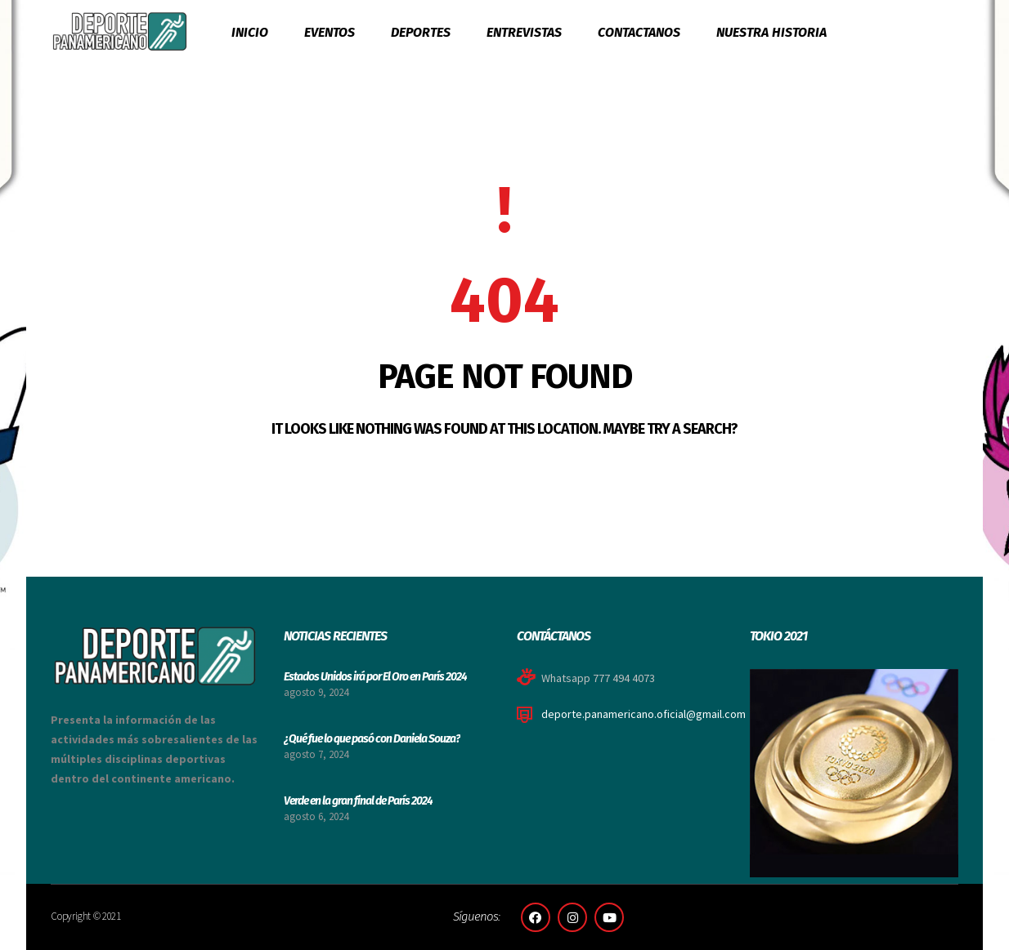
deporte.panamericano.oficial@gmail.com (643, 714)
